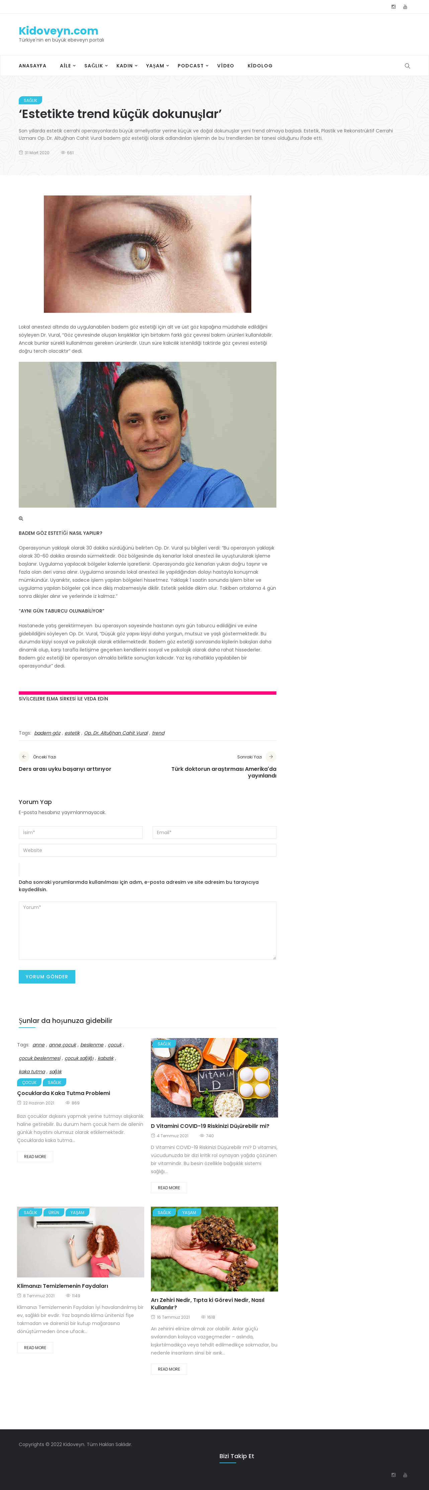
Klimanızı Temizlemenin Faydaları (62, 1286)
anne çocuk (62, 1044)
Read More (35, 1156)
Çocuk (29, 1082)
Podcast (191, 65)
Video (225, 65)
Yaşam (155, 65)
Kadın (124, 65)
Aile (65, 65)
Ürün (54, 1212)
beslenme (91, 1044)
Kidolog (260, 65)
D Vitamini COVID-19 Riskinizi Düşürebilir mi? (210, 1126)
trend (158, 733)
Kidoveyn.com (58, 30)
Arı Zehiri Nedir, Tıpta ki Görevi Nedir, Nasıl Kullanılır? (207, 1303)
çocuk (114, 1044)
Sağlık (93, 65)
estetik (72, 733)
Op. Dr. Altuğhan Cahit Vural (116, 733)
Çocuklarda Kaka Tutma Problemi (63, 1093)
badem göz (47, 733)
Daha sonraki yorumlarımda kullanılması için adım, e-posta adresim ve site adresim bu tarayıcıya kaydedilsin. (139, 886)
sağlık (55, 1071)
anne (38, 1044)
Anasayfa (33, 65)
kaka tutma (32, 1071)
